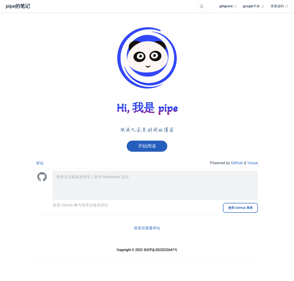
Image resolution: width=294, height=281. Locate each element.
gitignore (228, 6)
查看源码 (279, 6)
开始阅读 (147, 146)
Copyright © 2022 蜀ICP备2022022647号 (147, 250)
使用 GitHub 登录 (240, 208)
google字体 (253, 6)
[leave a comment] (155, 185)
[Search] (191, 7)
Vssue (253, 163)
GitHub (237, 163)
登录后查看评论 (147, 228)
